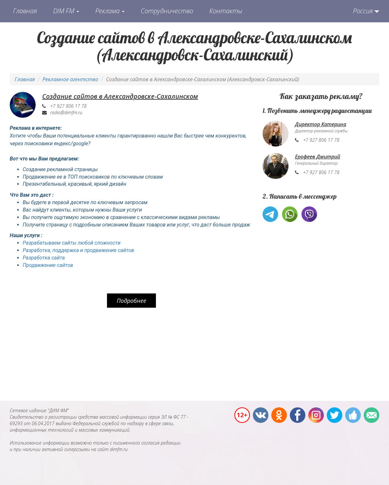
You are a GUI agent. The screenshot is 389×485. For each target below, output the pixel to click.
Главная (25, 10)
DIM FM (66, 10)
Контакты (225, 10)
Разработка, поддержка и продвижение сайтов (78, 250)
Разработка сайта (44, 258)
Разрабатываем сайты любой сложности (72, 243)
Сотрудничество (167, 10)
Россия (363, 10)
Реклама (109, 10)
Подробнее (131, 300)
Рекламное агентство (70, 79)
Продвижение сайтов (48, 265)
